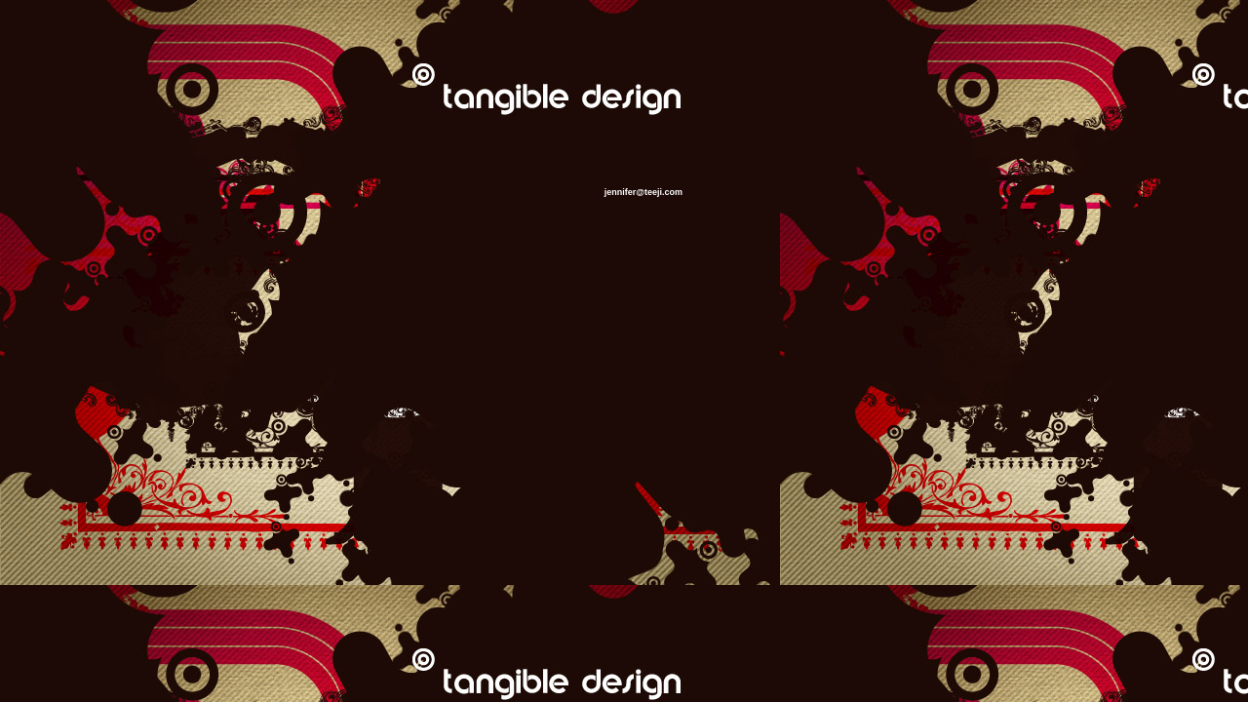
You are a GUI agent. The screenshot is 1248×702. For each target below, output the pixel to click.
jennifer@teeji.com (643, 192)
